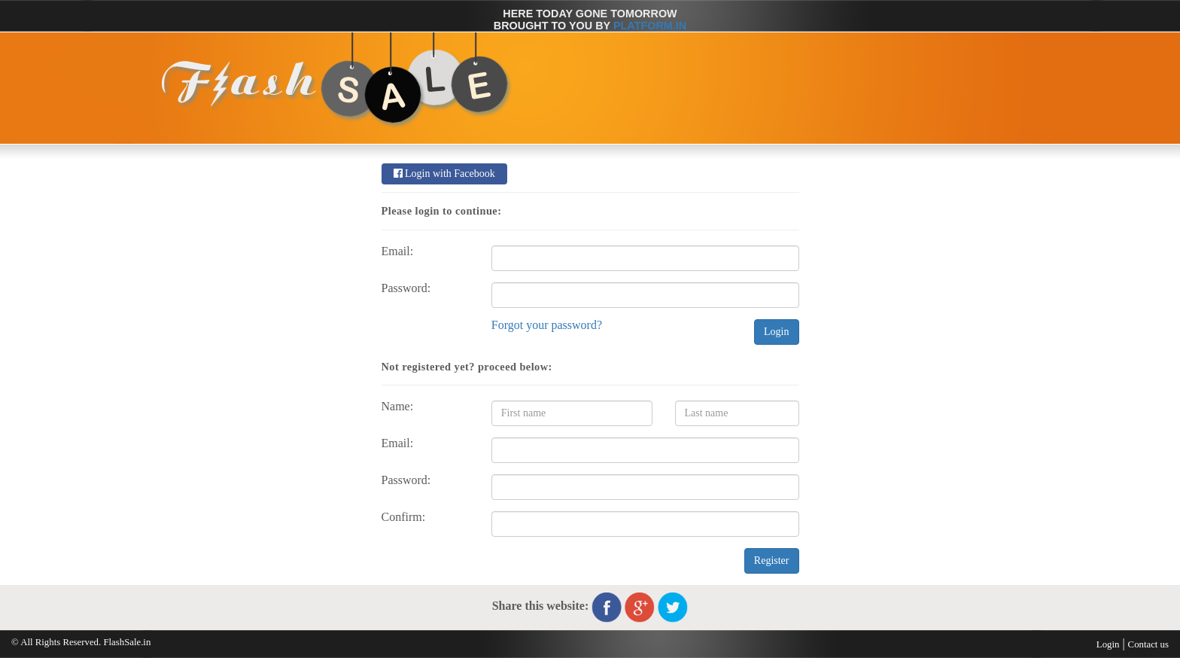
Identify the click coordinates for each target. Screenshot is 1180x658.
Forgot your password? (546, 324)
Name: (398, 407)
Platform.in (649, 26)
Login (776, 331)
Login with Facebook (444, 173)
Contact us (1148, 644)
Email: (398, 251)
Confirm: (404, 517)
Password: (406, 288)
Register (771, 560)
